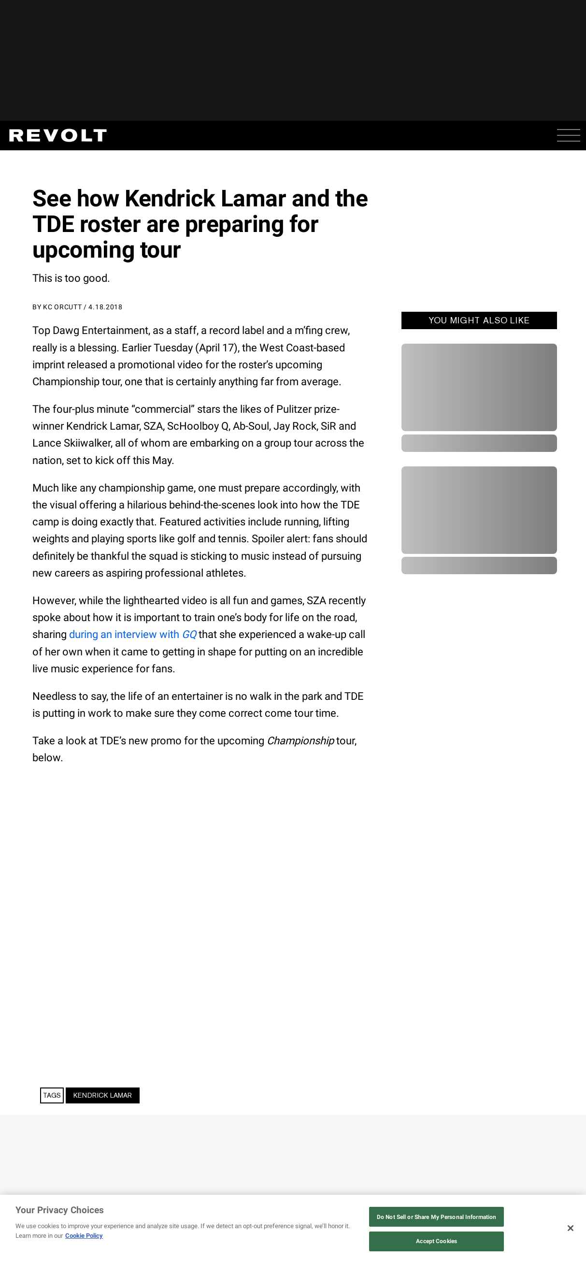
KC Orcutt (62, 307)
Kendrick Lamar (102, 1095)
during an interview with (132, 634)
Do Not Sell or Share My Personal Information (436, 1217)
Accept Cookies (436, 1241)
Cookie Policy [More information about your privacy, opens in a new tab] (84, 1235)
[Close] (570, 1228)
